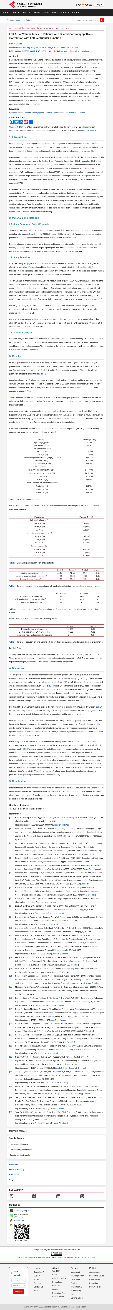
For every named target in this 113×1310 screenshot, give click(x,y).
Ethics (54, 1275)
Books (37, 12)
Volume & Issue (77, 1298)
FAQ (11, 1180)
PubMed (65, 825)
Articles (15, 12)
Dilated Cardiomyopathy (34, 113)
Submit (75, 12)
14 (71, 682)
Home (6, 12)
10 (88, 281)
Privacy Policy (95, 1287)
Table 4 (94, 411)
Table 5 (88, 429)
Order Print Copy (16, 1169)
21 (45, 749)
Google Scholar (61, 1068)
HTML (44, 51)
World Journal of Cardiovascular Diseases (26, 28)
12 (85, 678)
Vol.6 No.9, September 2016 (57, 28)
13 (68, 682)
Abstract (13, 56)
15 (34, 693)
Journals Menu (18, 1131)
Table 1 (43, 374)
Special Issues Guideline (21, 1155)
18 (51, 711)
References (15, 814)
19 (11, 714)
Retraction (93, 1283)
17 (101, 707)
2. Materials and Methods (24, 218)
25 (62, 764)
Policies (93, 1268)
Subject (37, 1276)
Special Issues (58, 1297)
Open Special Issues (19, 1144)
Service (75, 1268)
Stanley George (15, 44)
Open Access (94, 1272)
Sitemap (37, 1283)
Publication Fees (59, 1293)
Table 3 (12, 397)
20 (74, 721)
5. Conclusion (17, 781)
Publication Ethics (96, 1276)
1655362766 (19, 1221)
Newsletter (14, 1164)
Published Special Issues (21, 1150)
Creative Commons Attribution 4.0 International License (75, 1257)
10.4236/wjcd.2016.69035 (24, 51)
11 (100, 299)
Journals (26, 12)
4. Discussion (17, 668)
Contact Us (14, 1174)
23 (34, 764)
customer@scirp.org (22, 1211)
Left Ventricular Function (75, 113)
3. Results (15, 356)
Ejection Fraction (16, 113)
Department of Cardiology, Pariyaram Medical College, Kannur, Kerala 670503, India (43, 47)
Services (64, 12)
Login (99, 4)
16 (97, 707)
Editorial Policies (59, 1278)
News (46, 12)
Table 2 (31, 391)
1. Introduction (18, 137)
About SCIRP (56, 1269)
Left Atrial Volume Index (54, 113)
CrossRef (57, 825)
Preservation (94, 1279)
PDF (38, 51)
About (54, 12)
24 (37, 764)
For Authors (57, 1282)
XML (51, 51)
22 (30, 756)
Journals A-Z (39, 1272)
